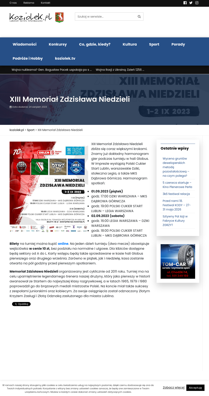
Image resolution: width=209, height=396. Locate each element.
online (63, 243)
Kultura (130, 44)
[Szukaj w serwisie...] (105, 16)
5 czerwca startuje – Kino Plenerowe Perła (177, 185)
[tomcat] (178, 261)
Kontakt (45, 2)
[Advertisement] (80, 342)
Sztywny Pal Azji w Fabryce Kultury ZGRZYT (175, 220)
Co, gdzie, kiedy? (94, 44)
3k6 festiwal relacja (176, 194)
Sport (154, 44)
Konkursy (58, 44)
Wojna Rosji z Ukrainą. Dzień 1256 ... (120, 70)
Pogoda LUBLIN (178, 22)
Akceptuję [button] (195, 388)
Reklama (28, 2)
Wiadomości (25, 44)
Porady (178, 44)
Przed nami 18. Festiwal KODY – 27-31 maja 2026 (177, 205)
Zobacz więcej (174, 387)
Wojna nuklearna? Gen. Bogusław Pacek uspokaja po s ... (52, 70)
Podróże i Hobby (28, 58)
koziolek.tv (65, 58)
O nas (13, 2)
